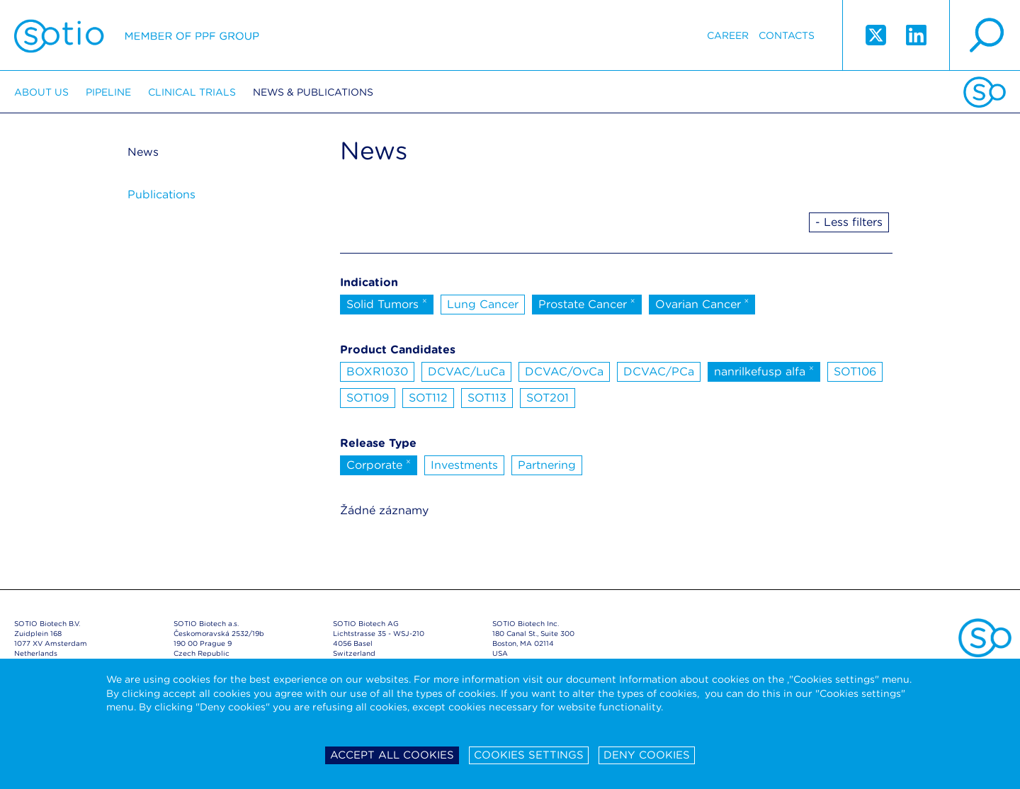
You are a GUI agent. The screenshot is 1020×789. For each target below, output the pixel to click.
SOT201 (547, 397)
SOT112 (428, 397)
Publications (162, 194)
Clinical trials (192, 92)
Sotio (136, 35)
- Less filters (849, 222)
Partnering (547, 465)
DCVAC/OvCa (564, 371)
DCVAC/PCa (658, 371)
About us (41, 92)
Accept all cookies (392, 755)
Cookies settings (529, 755)
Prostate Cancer (586, 303)
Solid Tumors (386, 303)
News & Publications (313, 92)
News (143, 152)
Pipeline (108, 92)
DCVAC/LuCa (466, 371)
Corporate (378, 464)
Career (728, 35)
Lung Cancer (482, 304)
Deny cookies (647, 755)
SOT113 (487, 397)
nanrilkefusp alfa (764, 370)
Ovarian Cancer (702, 303)
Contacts (787, 35)
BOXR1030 (377, 371)
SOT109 (367, 397)
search (984, 35)
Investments (464, 465)
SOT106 (855, 371)
